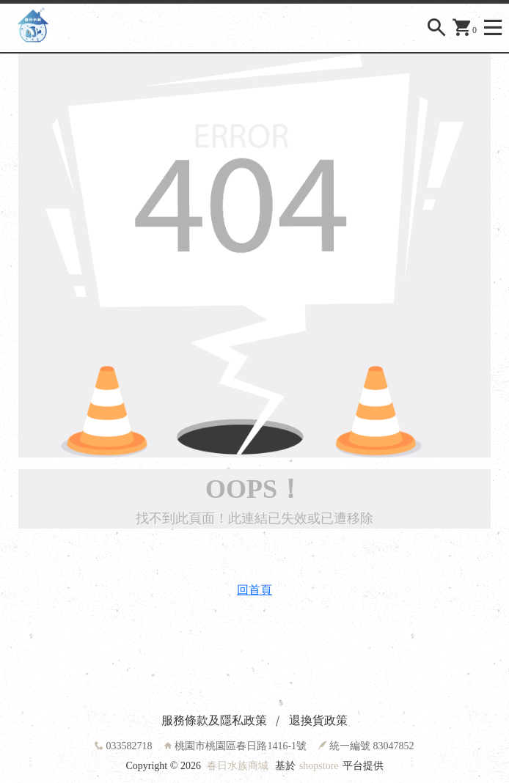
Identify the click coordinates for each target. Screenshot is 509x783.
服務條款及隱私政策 (214, 720)
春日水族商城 (237, 765)
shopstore (319, 765)
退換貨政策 (318, 720)
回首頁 (254, 590)
